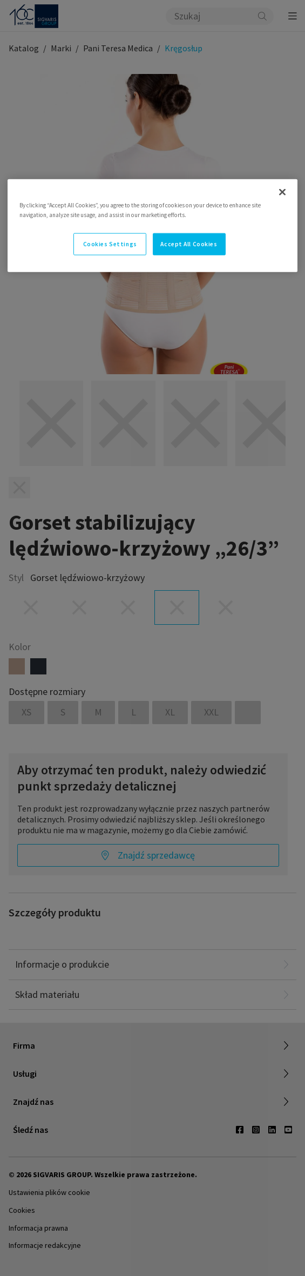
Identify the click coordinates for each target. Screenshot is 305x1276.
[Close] (282, 192)
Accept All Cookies (188, 243)
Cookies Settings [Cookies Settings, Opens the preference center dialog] (110, 243)
